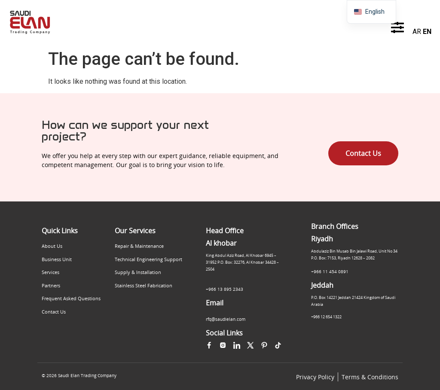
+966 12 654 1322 (326, 317)
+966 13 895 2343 (224, 289)
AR (416, 31)
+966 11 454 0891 (329, 271)
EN (427, 31)
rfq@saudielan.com (225, 319)
